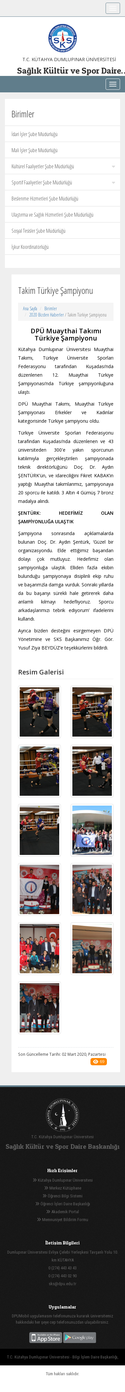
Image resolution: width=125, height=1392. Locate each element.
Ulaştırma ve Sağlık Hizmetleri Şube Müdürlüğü (52, 214)
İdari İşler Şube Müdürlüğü (35, 134)
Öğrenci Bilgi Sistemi (62, 1195)
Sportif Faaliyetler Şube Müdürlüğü (63, 182)
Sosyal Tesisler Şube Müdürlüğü (38, 230)
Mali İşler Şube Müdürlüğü (35, 150)
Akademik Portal (62, 1211)
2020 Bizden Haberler (46, 315)
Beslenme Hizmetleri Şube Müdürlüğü (45, 198)
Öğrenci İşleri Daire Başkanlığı (62, 1203)
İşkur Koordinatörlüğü (30, 246)
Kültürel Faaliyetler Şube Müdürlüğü (63, 166)
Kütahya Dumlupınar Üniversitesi (63, 1180)
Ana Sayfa (30, 308)
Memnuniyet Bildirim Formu (62, 1219)
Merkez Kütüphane (62, 1188)
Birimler (50, 308)
